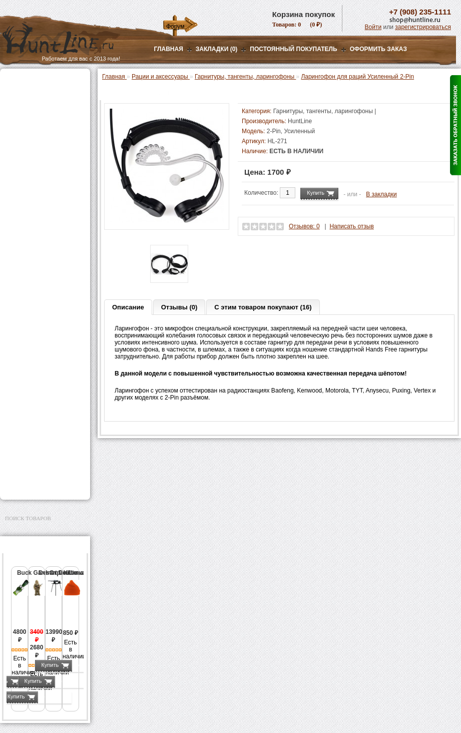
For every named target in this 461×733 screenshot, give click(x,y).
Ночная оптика (28, 119)
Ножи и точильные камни (45, 439)
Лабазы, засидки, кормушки (32, 239)
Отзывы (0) (179, 307)
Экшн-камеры (27, 317)
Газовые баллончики (38, 81)
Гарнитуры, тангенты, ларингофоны (47, 197)
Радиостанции (35, 154)
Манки (16, 223)
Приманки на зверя (35, 255)
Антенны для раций (42, 165)
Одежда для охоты (34, 349)
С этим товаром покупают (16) (262, 307)
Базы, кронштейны (35, 131)
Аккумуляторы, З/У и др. (43, 292)
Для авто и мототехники (42, 471)
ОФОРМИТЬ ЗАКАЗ (378, 49)
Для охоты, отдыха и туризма (38, 423)
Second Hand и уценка (39, 483)
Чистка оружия (29, 407)
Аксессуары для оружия (43, 382)
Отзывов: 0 (304, 226)
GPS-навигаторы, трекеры (33, 334)
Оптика (17, 106)
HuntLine (300, 121)
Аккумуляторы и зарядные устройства (45, 179)
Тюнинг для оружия (36, 394)
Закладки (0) (217, 49)
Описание (128, 307)
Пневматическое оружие (43, 94)
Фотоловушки (27, 305)
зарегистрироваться (423, 27)
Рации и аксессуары (37, 144)
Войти (373, 27)
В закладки (381, 194)
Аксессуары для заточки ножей (43, 455)
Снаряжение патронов (40, 267)
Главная (168, 49)
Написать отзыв (351, 226)
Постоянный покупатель (293, 49)
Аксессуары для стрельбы (31, 366)
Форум (175, 26)
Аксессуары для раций (47, 210)
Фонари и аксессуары (39, 280)
